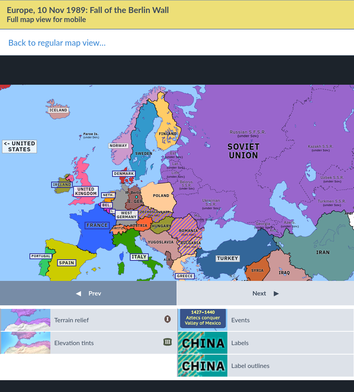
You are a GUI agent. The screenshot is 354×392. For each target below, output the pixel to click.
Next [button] (266, 293)
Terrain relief (113, 320)
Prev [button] (88, 293)
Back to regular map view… (57, 42)
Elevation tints (113, 342)
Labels (240, 342)
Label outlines (250, 365)
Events (240, 319)
